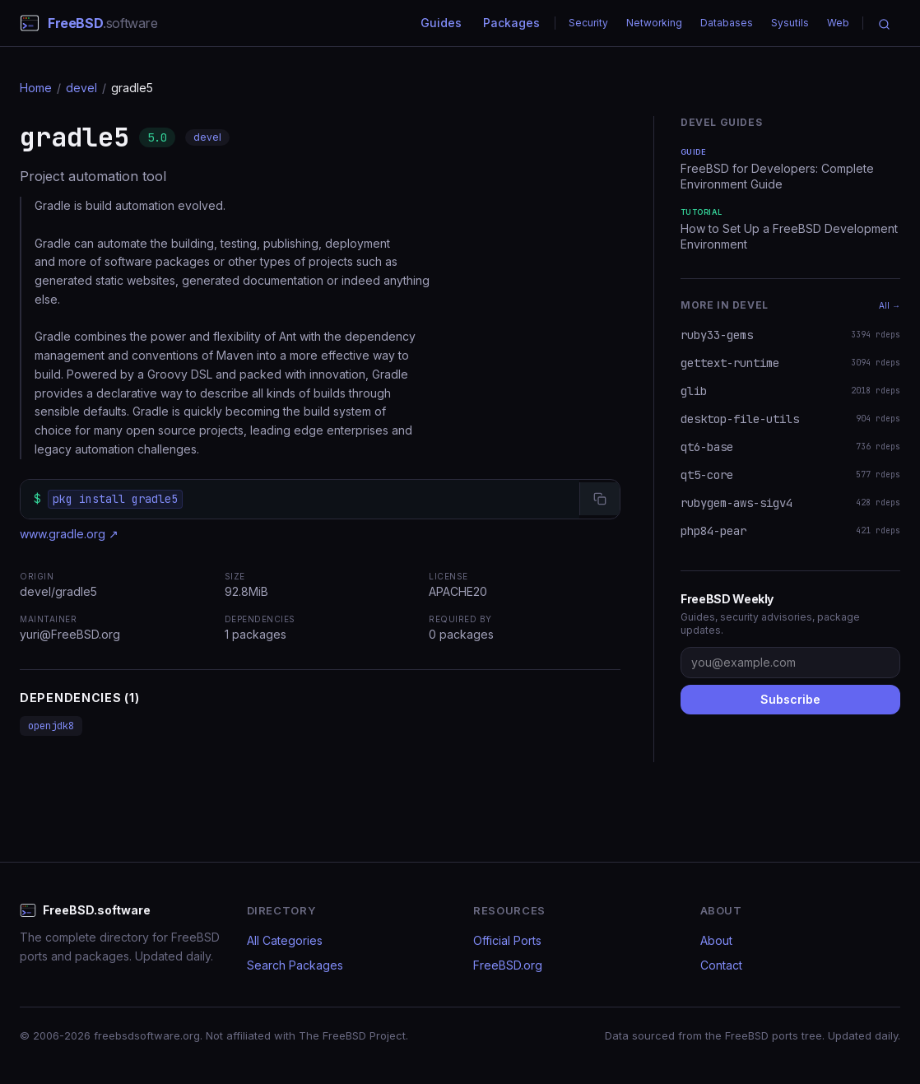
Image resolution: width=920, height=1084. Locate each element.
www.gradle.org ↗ (69, 534)
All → (889, 305)
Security (588, 22)
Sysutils (790, 22)
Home (36, 88)
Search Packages (295, 965)
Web (838, 22)
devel (81, 88)
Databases (726, 22)
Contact (721, 965)
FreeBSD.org (507, 965)
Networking (654, 22)
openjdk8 (51, 726)
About (716, 940)
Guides (441, 23)
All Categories (285, 940)
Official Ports (507, 940)
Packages (511, 23)
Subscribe (790, 699)
